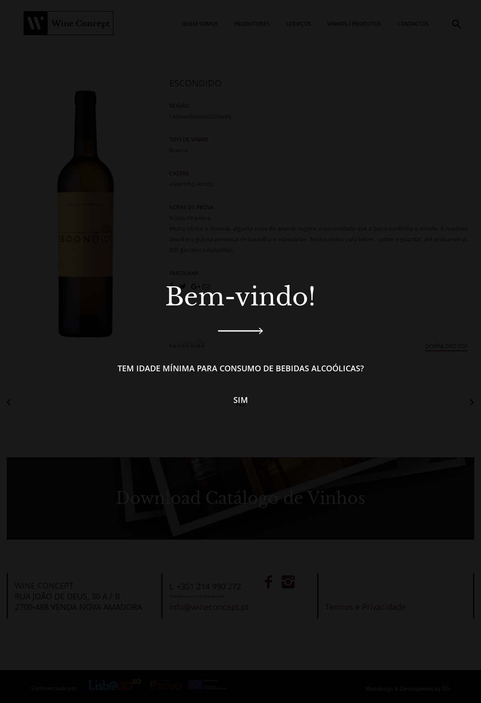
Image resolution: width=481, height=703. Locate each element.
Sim (240, 399)
